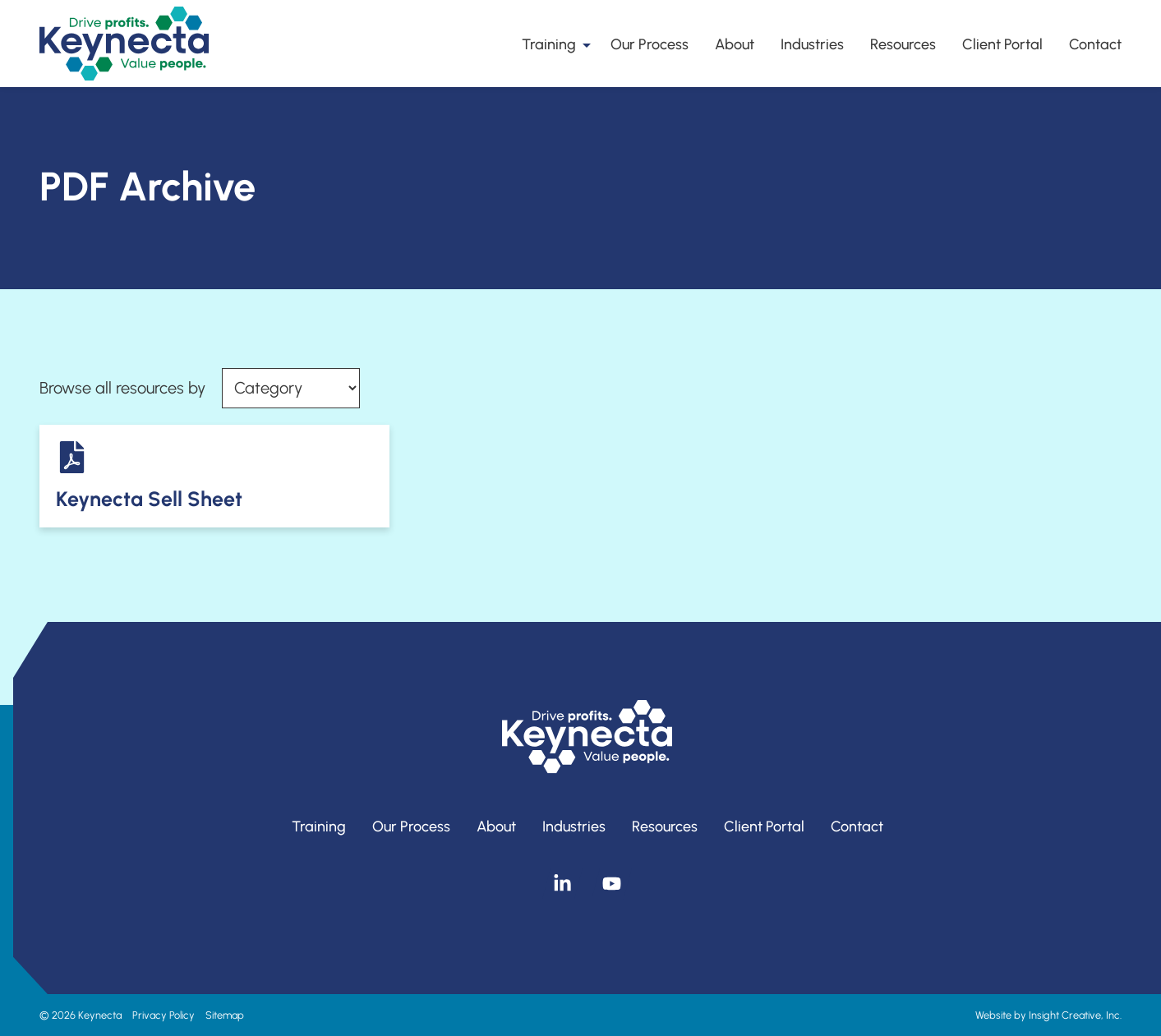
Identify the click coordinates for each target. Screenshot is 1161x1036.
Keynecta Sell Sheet (149, 498)
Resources (903, 44)
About (734, 44)
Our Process (649, 44)
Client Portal (1002, 44)
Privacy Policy (163, 1015)
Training (553, 44)
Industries (812, 44)
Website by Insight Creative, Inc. (1048, 1015)
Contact (1095, 44)
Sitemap (224, 1015)
